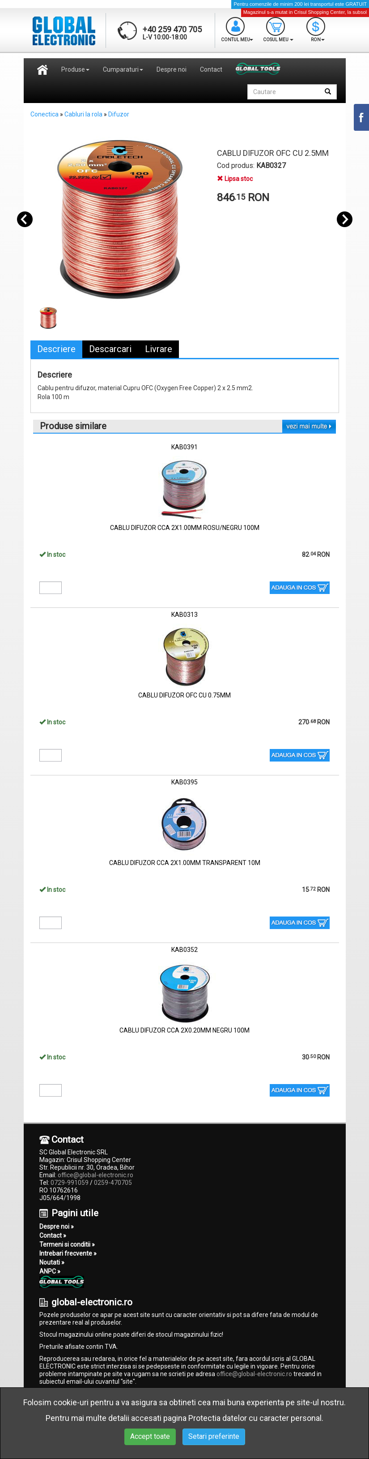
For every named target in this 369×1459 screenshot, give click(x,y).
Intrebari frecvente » (68, 1253)
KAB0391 (184, 447)
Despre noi (172, 69)
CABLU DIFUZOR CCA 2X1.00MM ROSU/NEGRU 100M (184, 527)
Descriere (56, 349)
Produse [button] (75, 69)
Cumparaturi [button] (123, 69)
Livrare (158, 349)
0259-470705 (113, 1182)
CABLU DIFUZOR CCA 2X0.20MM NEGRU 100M (184, 1030)
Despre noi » (56, 1226)
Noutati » (51, 1262)
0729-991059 (70, 1182)
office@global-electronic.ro (95, 1175)
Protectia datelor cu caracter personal (255, 1418)
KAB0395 (184, 782)
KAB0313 (184, 614)
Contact (211, 69)
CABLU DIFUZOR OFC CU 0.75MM (184, 695)
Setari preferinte (213, 1436)
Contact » (52, 1235)
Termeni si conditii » (67, 1244)
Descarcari (110, 349)
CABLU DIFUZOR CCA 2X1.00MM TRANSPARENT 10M (184, 862)
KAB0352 (184, 949)
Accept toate (150, 1436)
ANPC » (49, 1271)
